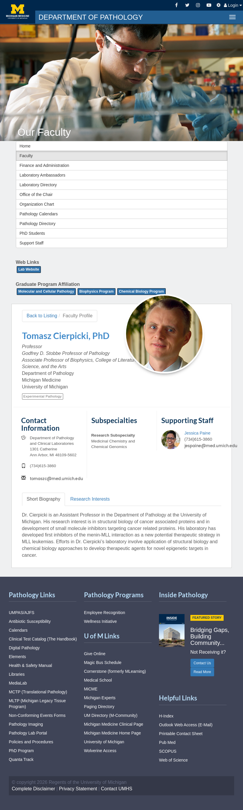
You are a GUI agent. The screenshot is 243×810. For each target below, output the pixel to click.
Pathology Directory (38, 223)
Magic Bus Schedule (103, 662)
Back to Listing (42, 315)
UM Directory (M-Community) (111, 715)
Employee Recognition (104, 612)
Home (25, 146)
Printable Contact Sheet (180, 733)
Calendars (18, 630)
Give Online (94, 653)
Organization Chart (37, 204)
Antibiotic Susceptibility (30, 621)
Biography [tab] (44, 499)
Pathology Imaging (26, 724)
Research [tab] (90, 499)
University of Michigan (104, 741)
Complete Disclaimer (33, 788)
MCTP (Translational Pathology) (38, 692)
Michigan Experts (99, 697)
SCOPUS (167, 751)
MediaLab (18, 683)
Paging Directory (99, 706)
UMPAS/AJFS (21, 612)
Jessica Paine (197, 433)
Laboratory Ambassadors (43, 175)
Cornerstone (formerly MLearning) (115, 671)
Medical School (98, 680)
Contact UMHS (117, 788)
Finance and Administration (44, 165)
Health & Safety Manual (30, 665)
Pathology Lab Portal (28, 733)
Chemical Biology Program (141, 291)
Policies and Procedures (31, 741)
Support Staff (31, 243)
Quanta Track (21, 759)
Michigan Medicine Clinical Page (113, 724)
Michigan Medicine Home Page (112, 733)
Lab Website (29, 269)
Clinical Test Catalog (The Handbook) (43, 639)
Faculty (26, 155)
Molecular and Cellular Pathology (46, 291)
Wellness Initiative (100, 621)
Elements (17, 656)
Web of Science (173, 760)
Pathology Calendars (39, 214)
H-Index (166, 716)
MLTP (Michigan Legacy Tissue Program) (37, 703)
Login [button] (233, 5)
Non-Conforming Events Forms (37, 715)
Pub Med (167, 742)
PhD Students (32, 233)
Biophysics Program (96, 291)
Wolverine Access (100, 750)
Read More (202, 672)
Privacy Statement (78, 788)
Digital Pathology (24, 647)
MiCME (91, 689)
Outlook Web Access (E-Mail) (185, 724)
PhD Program (21, 750)
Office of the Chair (36, 194)
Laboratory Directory (38, 184)
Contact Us (202, 663)
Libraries (17, 674)
